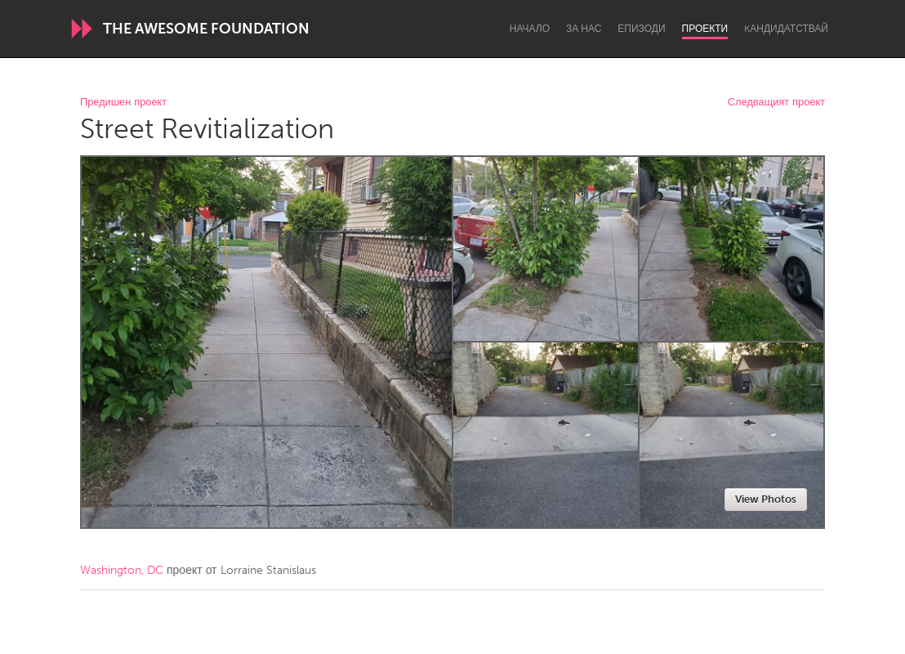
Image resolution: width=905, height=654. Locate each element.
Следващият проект (776, 102)
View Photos (765, 499)
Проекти (705, 28)
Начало (530, 28)
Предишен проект (123, 102)
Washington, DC (121, 570)
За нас (583, 28)
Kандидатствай (786, 28)
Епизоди (641, 28)
